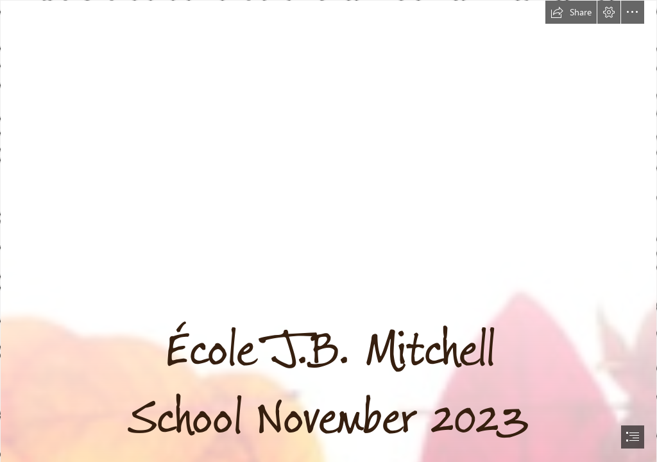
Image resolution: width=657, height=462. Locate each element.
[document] (328, 231)
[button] (571, 12)
